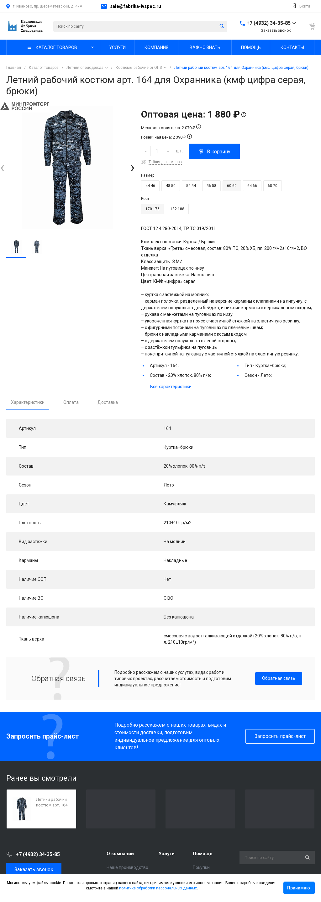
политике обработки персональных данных (158, 888)
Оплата (71, 402)
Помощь (203, 853)
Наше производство (127, 867)
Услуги (167, 853)
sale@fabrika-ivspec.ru (135, 6)
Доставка (107, 402)
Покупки (201, 867)
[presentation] (2, 167)
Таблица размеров (165, 162)
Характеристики (28, 402)
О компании (120, 853)
